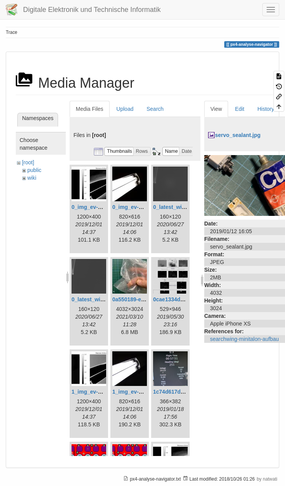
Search (155, 109)
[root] (28, 162)
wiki (31, 178)
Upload (125, 109)
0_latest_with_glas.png (182, 207)
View (216, 109)
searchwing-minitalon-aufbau (244, 339)
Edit (239, 109)
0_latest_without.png (98, 299)
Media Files (89, 109)
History (265, 109)
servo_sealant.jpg (237, 135)
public (34, 170)
